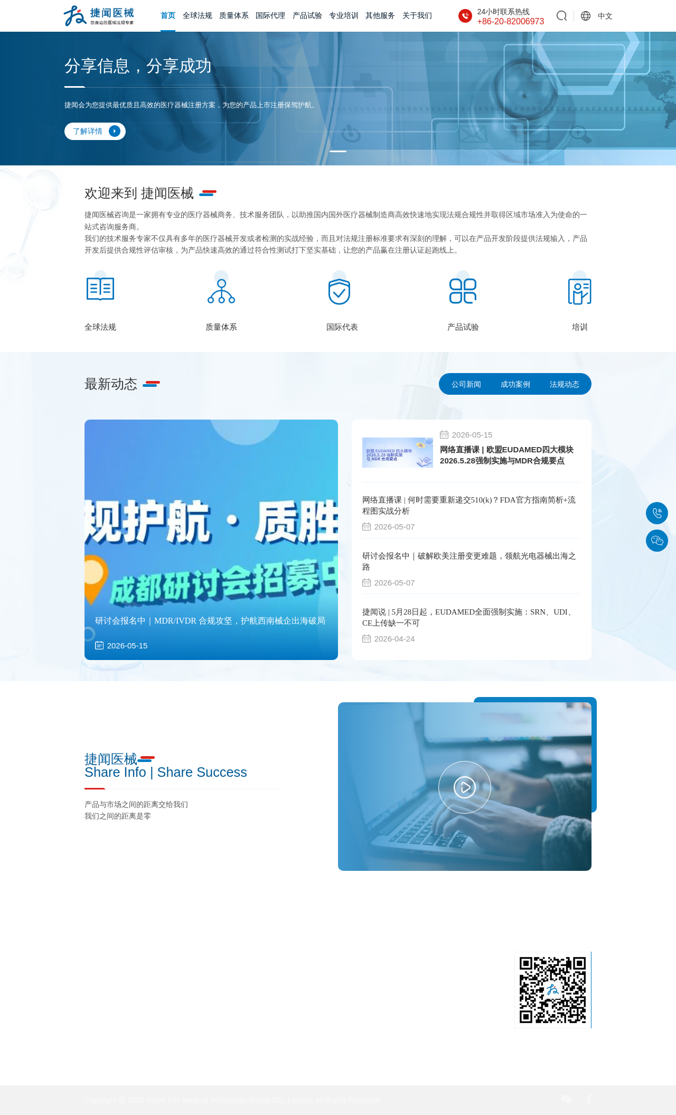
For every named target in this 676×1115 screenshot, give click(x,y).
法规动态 (564, 384)
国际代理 (270, 16)
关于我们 (417, 16)
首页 (168, 16)
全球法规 (197, 16)
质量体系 (234, 16)
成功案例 (515, 384)
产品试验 (307, 16)
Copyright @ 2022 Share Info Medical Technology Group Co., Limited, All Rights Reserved (232, 1100)
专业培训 (344, 16)
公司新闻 (466, 384)
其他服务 (380, 16)
